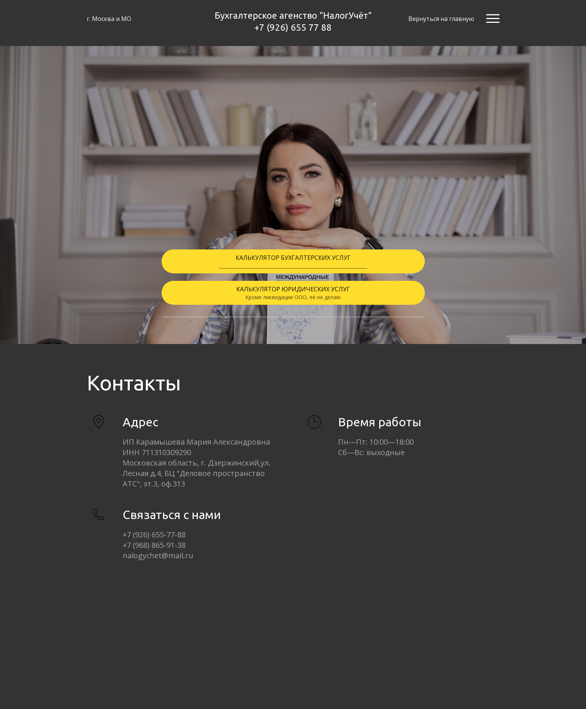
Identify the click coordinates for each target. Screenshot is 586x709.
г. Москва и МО (109, 19)
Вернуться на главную (441, 19)
